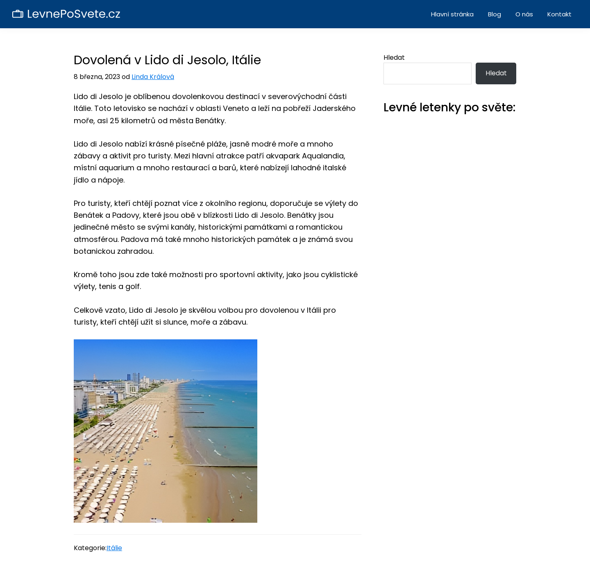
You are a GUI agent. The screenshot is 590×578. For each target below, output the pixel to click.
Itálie (114, 548)
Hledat (394, 57)
